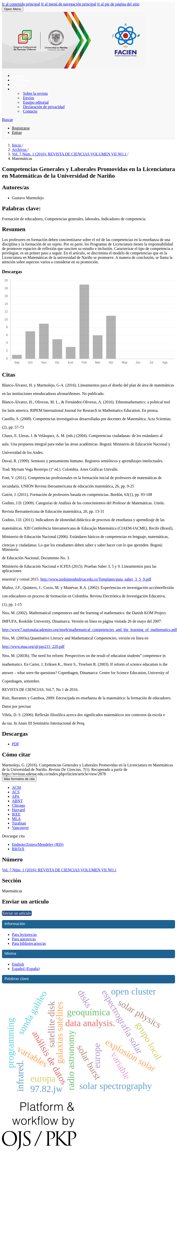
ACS (16, 792)
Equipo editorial (36, 102)
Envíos (28, 98)
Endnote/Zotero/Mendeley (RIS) (37, 844)
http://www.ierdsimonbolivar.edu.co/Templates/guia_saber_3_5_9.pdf (95, 579)
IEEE (16, 814)
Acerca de (24, 89)
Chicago (18, 805)
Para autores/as (24, 939)
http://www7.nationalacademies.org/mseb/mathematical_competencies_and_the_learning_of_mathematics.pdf (89, 630)
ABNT (17, 801)
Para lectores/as (24, 934)
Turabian (19, 823)
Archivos (19, 149)
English (18, 964)
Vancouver (20, 828)
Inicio (17, 145)
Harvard (18, 810)
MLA (16, 819)
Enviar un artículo (16, 913)
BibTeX (18, 849)
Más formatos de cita (19, 779)
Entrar (17, 132)
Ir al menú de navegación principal (68, 4)
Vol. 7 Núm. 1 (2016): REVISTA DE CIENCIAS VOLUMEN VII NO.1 (69, 154)
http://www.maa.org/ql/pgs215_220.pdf (33, 646)
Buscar (7, 120)
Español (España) (26, 969)
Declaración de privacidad (44, 107)
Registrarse (21, 128)
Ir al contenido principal (21, 4)
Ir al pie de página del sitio (118, 4)
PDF (15, 744)
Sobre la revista (35, 93)
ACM (16, 787)
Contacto (30, 111)
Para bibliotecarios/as (29, 943)
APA (16, 796)
